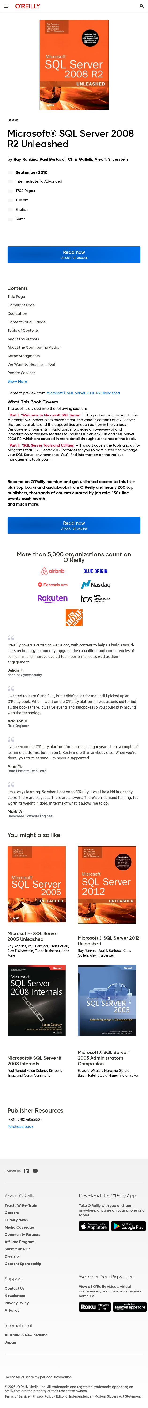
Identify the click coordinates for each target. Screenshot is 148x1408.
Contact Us (14, 1288)
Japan (10, 1342)
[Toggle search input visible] (142, 6)
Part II (14, 445)
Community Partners (22, 1234)
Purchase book (20, 1126)
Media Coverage (19, 1227)
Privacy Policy (17, 1302)
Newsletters (15, 1295)
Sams (20, 219)
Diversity (12, 1256)
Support (13, 1279)
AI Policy (12, 1310)
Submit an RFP (17, 1249)
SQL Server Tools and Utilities (48, 445)
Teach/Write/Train (21, 1205)
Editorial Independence (73, 1396)
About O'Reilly (19, 1196)
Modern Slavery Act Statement (118, 1396)
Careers (12, 1212)
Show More (17, 381)
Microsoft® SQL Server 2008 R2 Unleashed (83, 393)
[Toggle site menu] (6, 6)
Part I (14, 415)
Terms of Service (17, 1396)
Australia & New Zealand (26, 1334)
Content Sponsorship (23, 1263)
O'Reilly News (16, 1219)
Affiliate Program (19, 1241)
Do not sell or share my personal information (38, 1377)
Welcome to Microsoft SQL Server (51, 415)
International (18, 1325)
